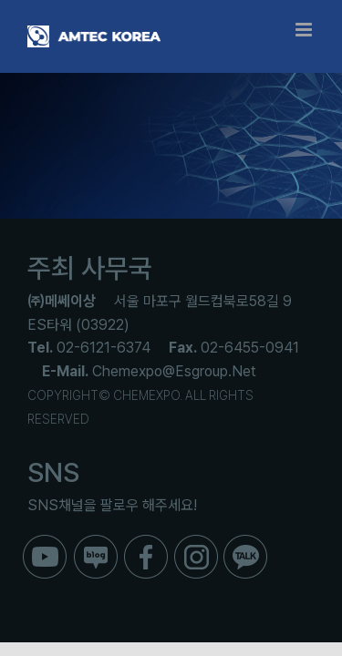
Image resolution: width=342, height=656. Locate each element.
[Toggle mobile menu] (305, 29)
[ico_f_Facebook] (146, 541)
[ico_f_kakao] (245, 541)
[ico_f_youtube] (45, 541)
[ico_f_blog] (96, 541)
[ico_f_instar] (196, 541)
